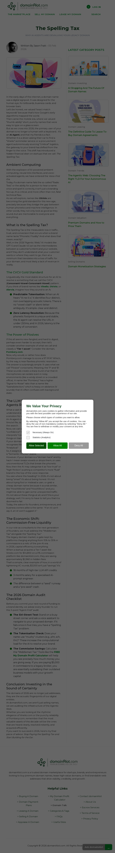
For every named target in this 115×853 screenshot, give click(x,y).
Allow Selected (36, 445)
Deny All (78, 445)
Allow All (57, 445)
